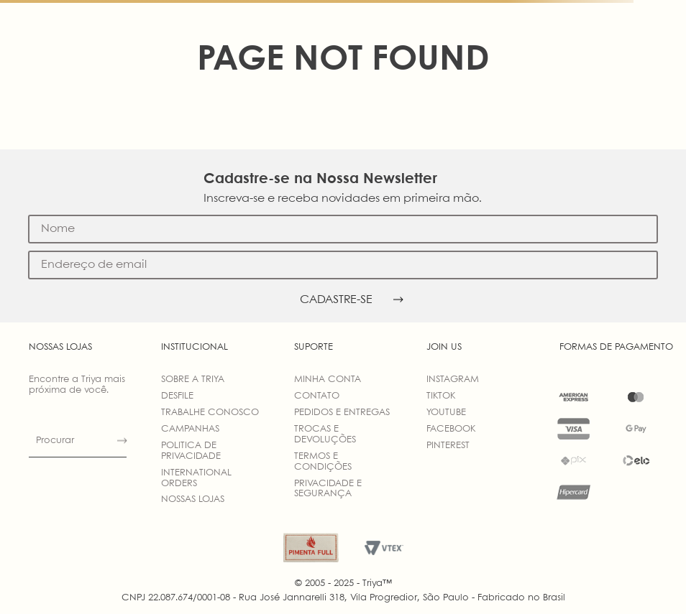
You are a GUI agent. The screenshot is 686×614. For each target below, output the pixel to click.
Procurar (55, 440)
